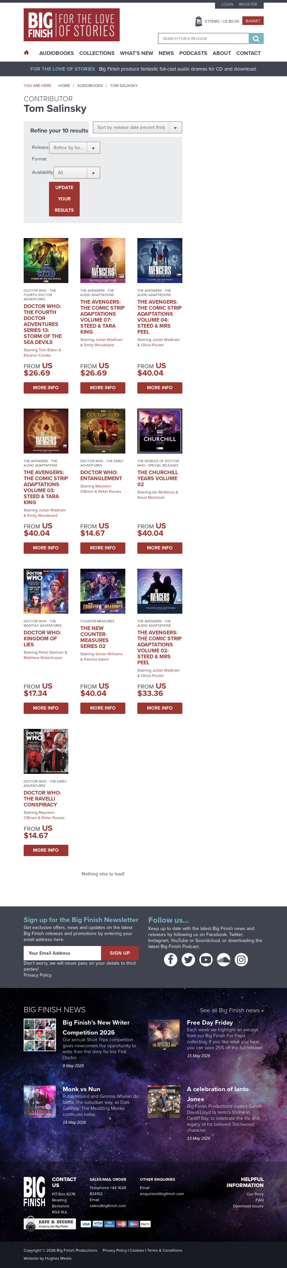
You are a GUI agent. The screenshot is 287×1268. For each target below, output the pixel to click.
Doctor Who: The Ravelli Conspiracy (42, 798)
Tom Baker (48, 350)
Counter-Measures (97, 621)
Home (64, 86)
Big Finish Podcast (180, 946)
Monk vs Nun (82, 1089)
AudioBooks (56, 53)
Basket (253, 21)
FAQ (260, 1200)
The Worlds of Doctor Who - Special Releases (158, 463)
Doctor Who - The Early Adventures (101, 463)
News (166, 53)
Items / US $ (222, 21)
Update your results (64, 199)
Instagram (158, 940)
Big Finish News (55, 1010)
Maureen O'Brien (95, 488)
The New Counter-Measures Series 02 (94, 637)
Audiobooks (90, 86)
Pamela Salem (96, 659)
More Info (46, 387)
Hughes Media (58, 1258)
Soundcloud (207, 940)
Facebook (216, 934)
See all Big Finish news (230, 1011)
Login (227, 4)
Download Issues (248, 1206)
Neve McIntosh (151, 497)
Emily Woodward (99, 345)
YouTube (179, 940)
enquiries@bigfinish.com (162, 1194)
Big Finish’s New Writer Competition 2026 (96, 1027)
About (222, 53)
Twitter (235, 934)
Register (248, 4)
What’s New (136, 53)
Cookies (137, 1250)
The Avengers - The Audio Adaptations (97, 292)
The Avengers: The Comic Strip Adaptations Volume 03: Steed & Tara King (46, 487)
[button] (137, 127)
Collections (97, 53)
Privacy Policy (38, 975)
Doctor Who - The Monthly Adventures (43, 623)
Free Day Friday (210, 1022)
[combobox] (203, 38)
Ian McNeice (163, 492)
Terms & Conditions (164, 1250)
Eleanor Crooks (37, 355)
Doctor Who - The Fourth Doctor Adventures (40, 295)
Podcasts (193, 53)
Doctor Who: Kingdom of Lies (42, 638)
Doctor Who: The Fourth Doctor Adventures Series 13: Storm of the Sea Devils (43, 324)
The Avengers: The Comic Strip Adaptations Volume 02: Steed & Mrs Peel (159, 647)
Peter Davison (51, 652)
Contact (248, 53)
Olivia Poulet (152, 345)
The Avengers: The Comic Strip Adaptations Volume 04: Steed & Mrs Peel (159, 317)
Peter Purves (109, 491)
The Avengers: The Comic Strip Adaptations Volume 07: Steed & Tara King (102, 317)
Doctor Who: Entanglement (101, 475)
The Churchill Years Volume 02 (157, 478)
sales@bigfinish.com (108, 1206)
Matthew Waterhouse (43, 658)
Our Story (255, 1194)
